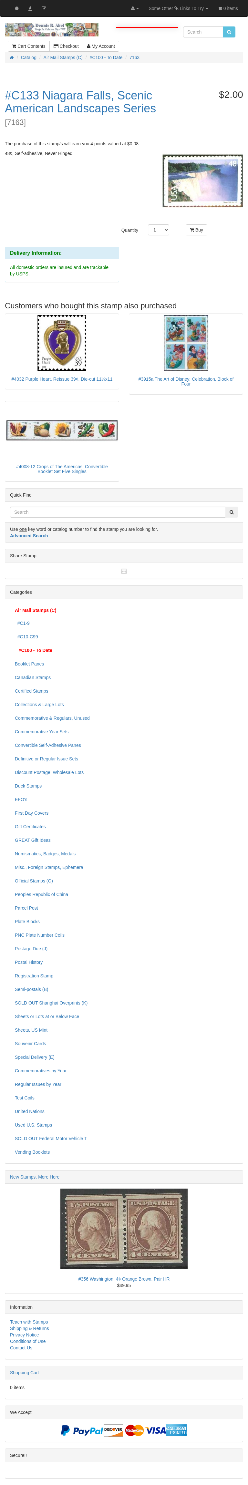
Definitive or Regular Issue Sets (46, 758)
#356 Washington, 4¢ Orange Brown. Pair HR (124, 1279)
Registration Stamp (34, 975)
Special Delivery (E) (35, 1057)
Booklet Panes (29, 663)
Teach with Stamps (29, 1322)
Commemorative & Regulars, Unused (52, 718)
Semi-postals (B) (31, 989)
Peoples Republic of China (41, 894)
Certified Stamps (31, 691)
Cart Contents (28, 46)
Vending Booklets (32, 1152)
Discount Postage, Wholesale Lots (49, 772)
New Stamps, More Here (34, 1177)
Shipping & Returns (29, 1328)
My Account (101, 46)
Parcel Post (26, 908)
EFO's (21, 799)
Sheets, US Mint (31, 1030)
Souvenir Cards (30, 1043)
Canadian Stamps (33, 677)
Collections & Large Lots (39, 704)
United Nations (30, 1111)
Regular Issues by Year (38, 1084)
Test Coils (25, 1097)
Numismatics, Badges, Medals (45, 853)
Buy (196, 229)
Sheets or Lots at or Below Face (47, 1016)
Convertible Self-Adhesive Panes (48, 745)
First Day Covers (31, 813)
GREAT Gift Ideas (33, 840)
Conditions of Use (28, 1341)
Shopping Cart (24, 1372)
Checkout (66, 46)
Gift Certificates (30, 826)
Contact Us (21, 1347)
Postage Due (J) (31, 948)
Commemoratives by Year (41, 1070)
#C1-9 (22, 623)
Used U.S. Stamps (33, 1125)
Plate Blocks (27, 921)
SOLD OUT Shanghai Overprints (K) (51, 1002)
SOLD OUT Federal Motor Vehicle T (51, 1138)
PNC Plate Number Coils (40, 935)
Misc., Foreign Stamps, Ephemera (49, 867)
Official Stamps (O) (34, 880)
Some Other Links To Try (178, 8)
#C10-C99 (26, 636)
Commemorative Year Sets (42, 731)
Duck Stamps (28, 786)
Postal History (29, 962)
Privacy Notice (24, 1334)
